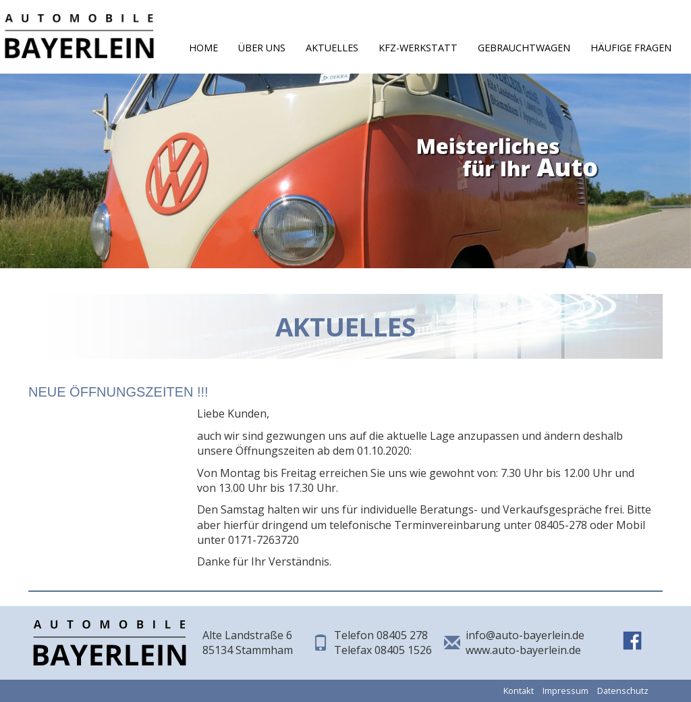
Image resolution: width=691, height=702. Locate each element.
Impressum (565, 690)
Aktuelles (332, 47)
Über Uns (261, 47)
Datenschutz (622, 690)
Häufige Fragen (630, 47)
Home (203, 47)
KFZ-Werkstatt (418, 47)
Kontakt (518, 690)
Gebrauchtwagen (524, 47)
